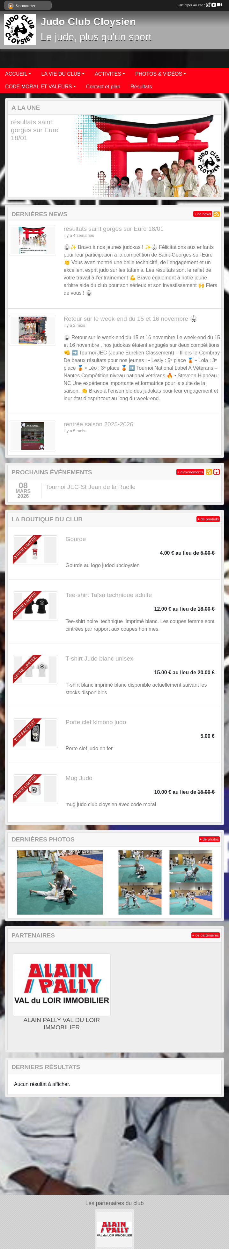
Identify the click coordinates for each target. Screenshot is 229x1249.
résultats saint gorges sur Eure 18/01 (34, 129)
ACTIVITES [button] (108, 74)
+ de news (202, 214)
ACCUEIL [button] (16, 74)
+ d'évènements (190, 472)
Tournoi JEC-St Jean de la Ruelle (90, 487)
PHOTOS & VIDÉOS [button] (158, 74)
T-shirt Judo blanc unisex (99, 658)
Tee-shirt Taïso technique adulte (109, 595)
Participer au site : (199, 5)
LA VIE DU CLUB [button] (61, 74)
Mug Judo (79, 778)
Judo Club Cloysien (88, 21)
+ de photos (209, 839)
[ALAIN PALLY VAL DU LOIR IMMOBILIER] (114, 1229)
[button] (16, 156)
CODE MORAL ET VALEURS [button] (38, 86)
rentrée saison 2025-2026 (99, 424)
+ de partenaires (205, 935)
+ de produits (208, 519)
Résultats (141, 86)
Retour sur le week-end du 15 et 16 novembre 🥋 (131, 318)
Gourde (76, 539)
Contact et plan (103, 86)
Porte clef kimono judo (96, 722)
